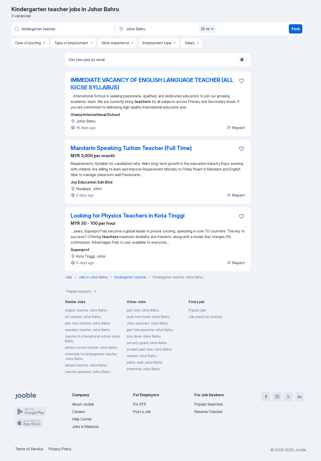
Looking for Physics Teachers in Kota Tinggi (128, 215)
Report (236, 127)
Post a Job (142, 411)
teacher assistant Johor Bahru (87, 372)
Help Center (82, 419)
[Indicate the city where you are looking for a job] (167, 28)
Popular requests (82, 291)
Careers (78, 411)
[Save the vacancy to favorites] (241, 81)
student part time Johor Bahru (149, 349)
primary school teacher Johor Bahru (91, 347)
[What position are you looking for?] (62, 28)
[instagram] (277, 396)
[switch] (243, 59)
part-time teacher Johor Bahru (87, 323)
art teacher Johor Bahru (83, 317)
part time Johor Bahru (143, 310)
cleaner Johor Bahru (142, 356)
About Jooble (83, 404)
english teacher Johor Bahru (86, 310)
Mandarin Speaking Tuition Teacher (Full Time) (131, 148)
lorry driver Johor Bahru (144, 336)
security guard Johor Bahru (147, 343)
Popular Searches (208, 404)
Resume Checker (208, 411)
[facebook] (266, 396)
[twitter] (288, 396)
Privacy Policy (60, 449)
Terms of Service (29, 449)
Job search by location (205, 317)
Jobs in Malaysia (85, 426)
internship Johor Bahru (143, 369)
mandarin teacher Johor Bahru (87, 330)
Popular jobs (197, 310)
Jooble (300, 449)
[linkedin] (299, 396)
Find (296, 29)
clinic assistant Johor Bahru (147, 323)
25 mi (208, 29)
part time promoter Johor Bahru (150, 330)
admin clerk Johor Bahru (144, 362)
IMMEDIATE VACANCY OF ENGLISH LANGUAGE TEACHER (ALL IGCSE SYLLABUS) (152, 84)
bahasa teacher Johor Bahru (86, 365)
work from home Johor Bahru (148, 317)
